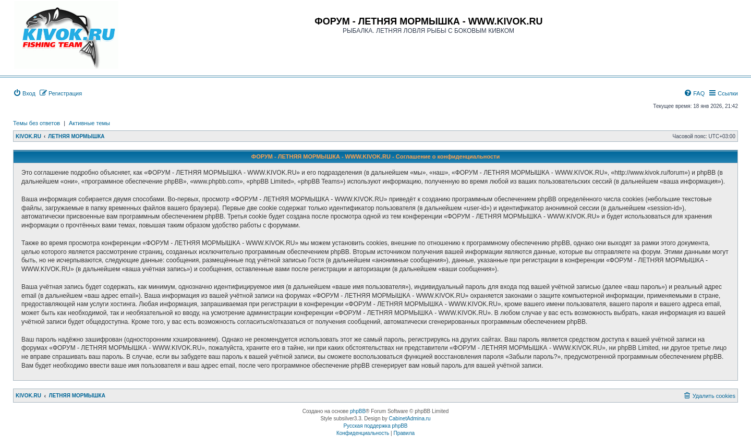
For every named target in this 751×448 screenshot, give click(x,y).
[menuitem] (24, 93)
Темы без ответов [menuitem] (36, 123)
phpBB (358, 411)
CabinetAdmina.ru (410, 418)
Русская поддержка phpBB (375, 426)
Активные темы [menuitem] (89, 123)
